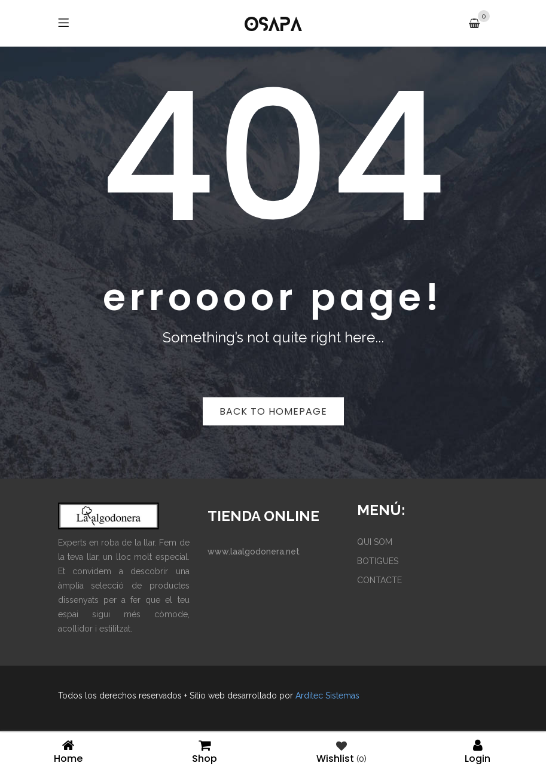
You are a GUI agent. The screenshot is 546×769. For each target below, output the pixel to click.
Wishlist (341, 751)
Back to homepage (273, 411)
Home (68, 751)
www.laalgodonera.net (254, 551)
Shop (204, 751)
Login (478, 751)
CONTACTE (379, 580)
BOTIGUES (377, 561)
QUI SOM (374, 542)
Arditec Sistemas (327, 695)
